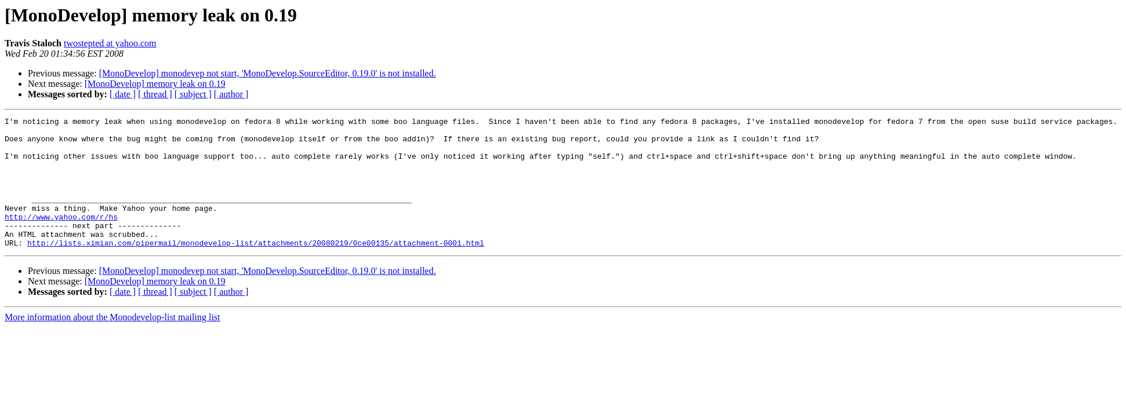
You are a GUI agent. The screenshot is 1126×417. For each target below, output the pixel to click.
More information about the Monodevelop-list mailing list (112, 343)
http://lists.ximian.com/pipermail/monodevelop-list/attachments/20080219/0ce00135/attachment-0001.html (255, 269)
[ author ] (231, 94)
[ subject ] (193, 94)
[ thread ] (155, 94)
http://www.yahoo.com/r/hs (61, 237)
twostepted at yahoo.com (110, 43)
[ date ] (123, 94)
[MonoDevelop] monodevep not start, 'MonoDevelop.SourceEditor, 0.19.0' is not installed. (267, 73)
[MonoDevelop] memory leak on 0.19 (155, 84)
